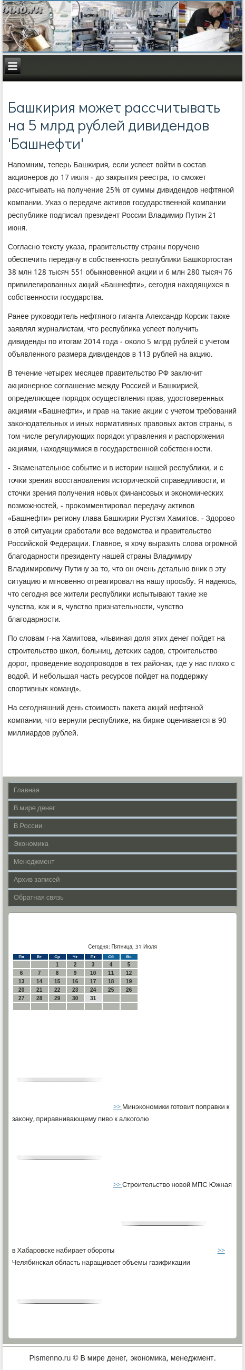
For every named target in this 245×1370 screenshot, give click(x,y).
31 (93, 998)
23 (75, 990)
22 (57, 990)
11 (111, 973)
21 (39, 990)
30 (75, 998)
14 (39, 981)
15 (57, 981)
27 (21, 998)
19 (129, 981)
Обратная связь (39, 898)
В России (28, 826)
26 (129, 990)
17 (93, 981)
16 (75, 981)
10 (93, 973)
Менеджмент (34, 862)
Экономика (31, 844)
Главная (27, 790)
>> (117, 1107)
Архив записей (37, 880)
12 (129, 973)
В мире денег (34, 808)
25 (111, 990)
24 (93, 990)
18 (111, 981)
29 (57, 998)
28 (39, 998)
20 (21, 990)
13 (21, 981)
